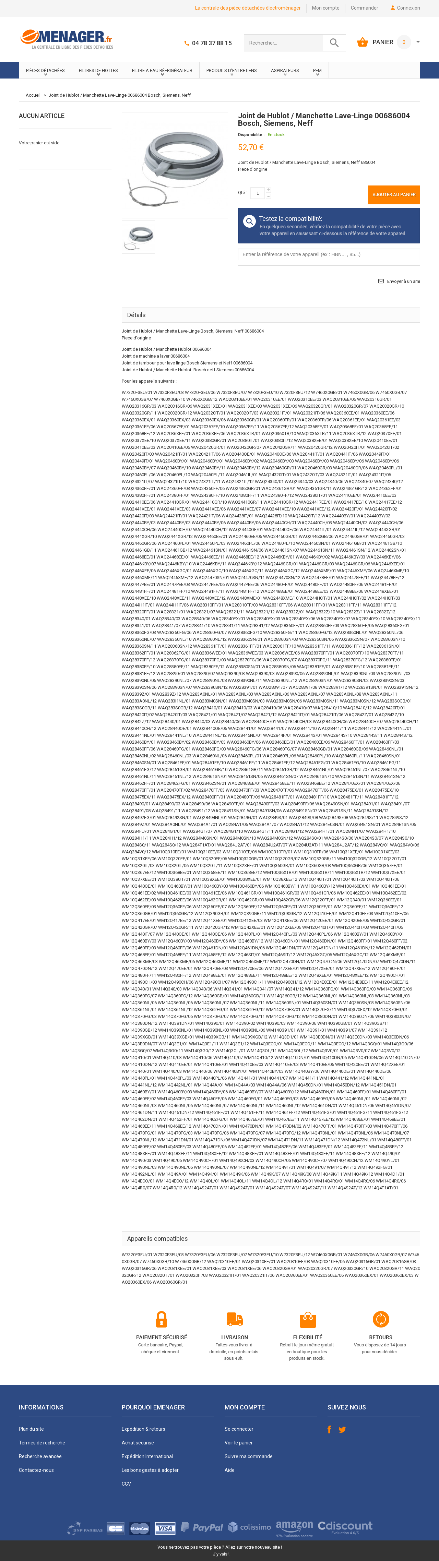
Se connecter (239, 1429)
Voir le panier (239, 1442)
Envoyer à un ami (403, 281)
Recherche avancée (40, 1456)
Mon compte (326, 8)
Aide (230, 1470)
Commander (364, 8)
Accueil (33, 95)
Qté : (242, 192)
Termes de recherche (42, 1442)
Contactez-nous (36, 1470)
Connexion (408, 8)
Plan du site (31, 1429)
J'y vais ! (221, 1554)
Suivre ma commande (249, 1456)
